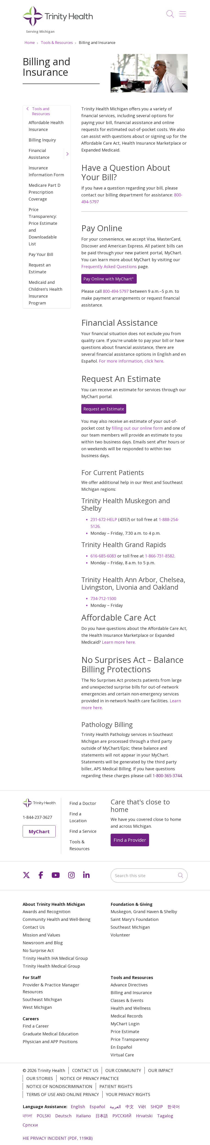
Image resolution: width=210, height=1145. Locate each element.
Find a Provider (130, 840)
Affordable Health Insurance (46, 126)
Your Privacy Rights (128, 1094)
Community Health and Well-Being (56, 919)
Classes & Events (127, 1000)
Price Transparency (130, 1039)
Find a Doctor (82, 803)
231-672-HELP (103, 519)
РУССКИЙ (121, 1115)
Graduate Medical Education (50, 1033)
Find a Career (36, 1026)
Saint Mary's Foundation (134, 919)
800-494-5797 (115, 291)
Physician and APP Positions (50, 1041)
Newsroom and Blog (43, 942)
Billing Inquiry (42, 140)
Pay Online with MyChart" (109, 279)
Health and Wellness (131, 1008)
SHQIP (157, 1106)
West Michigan (37, 1007)
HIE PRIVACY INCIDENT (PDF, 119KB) (58, 1138)
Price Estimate (125, 1031)
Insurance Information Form (46, 171)
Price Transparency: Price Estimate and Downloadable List (43, 227)
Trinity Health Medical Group (51, 966)
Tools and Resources (41, 111)
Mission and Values (41, 935)
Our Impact (160, 1070)
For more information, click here (131, 361)
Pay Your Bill (41, 254)
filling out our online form (137, 428)
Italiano (83, 1115)
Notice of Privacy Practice (89, 1078)
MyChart (39, 831)
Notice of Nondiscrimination (59, 1086)
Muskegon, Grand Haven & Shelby (144, 911)
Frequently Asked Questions (109, 266)
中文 (129, 1106)
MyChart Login (125, 1023)
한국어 (173, 1106)
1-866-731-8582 (159, 556)
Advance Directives (129, 985)
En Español (121, 1047)
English (78, 1106)
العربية (115, 1106)
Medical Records (127, 1016)
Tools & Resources (79, 845)
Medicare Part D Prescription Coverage (44, 192)
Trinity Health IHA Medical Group (55, 958)
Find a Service (82, 831)
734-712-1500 (103, 598)
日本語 (101, 1115)
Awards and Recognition (46, 911)
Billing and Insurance (131, 992)
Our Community (123, 1070)
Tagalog (165, 1115)
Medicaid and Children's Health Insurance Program (45, 292)
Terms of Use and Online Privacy (62, 1094)
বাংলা (27, 1115)
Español (97, 1106)
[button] (183, 12)
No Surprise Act (38, 950)
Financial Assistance (39, 154)
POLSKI (44, 1115)
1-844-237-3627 (37, 817)
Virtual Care (122, 1055)
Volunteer (120, 935)
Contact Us (34, 927)
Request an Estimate (40, 268)
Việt (142, 1106)
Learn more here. (119, 642)
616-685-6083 (103, 556)
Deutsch (63, 1115)
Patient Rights (115, 1086)
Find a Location (78, 817)
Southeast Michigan (130, 927)
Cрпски (30, 1125)
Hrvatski (144, 1115)
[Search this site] (149, 875)
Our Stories (39, 1078)
